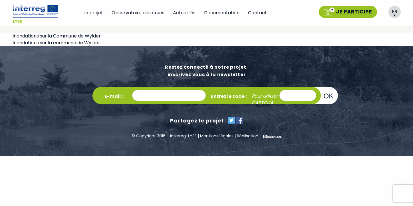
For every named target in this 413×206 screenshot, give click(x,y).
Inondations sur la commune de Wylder (56, 42)
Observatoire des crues (138, 12)
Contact (257, 12)
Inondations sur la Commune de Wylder (57, 36)
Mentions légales (216, 136)
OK (329, 96)
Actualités (184, 12)
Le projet (93, 12)
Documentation (221, 12)
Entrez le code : (229, 96)
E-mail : (113, 96)
